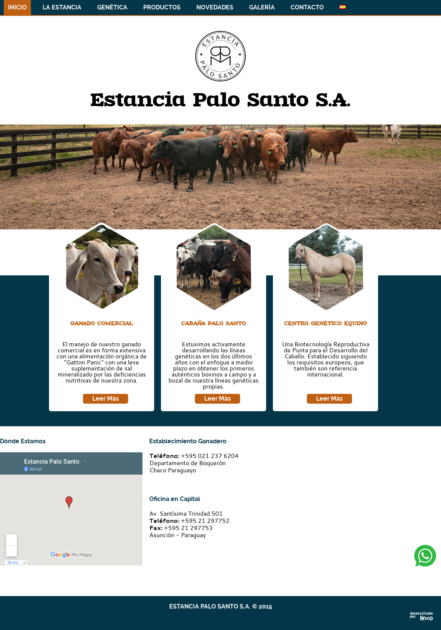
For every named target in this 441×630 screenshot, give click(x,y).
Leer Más (105, 398)
